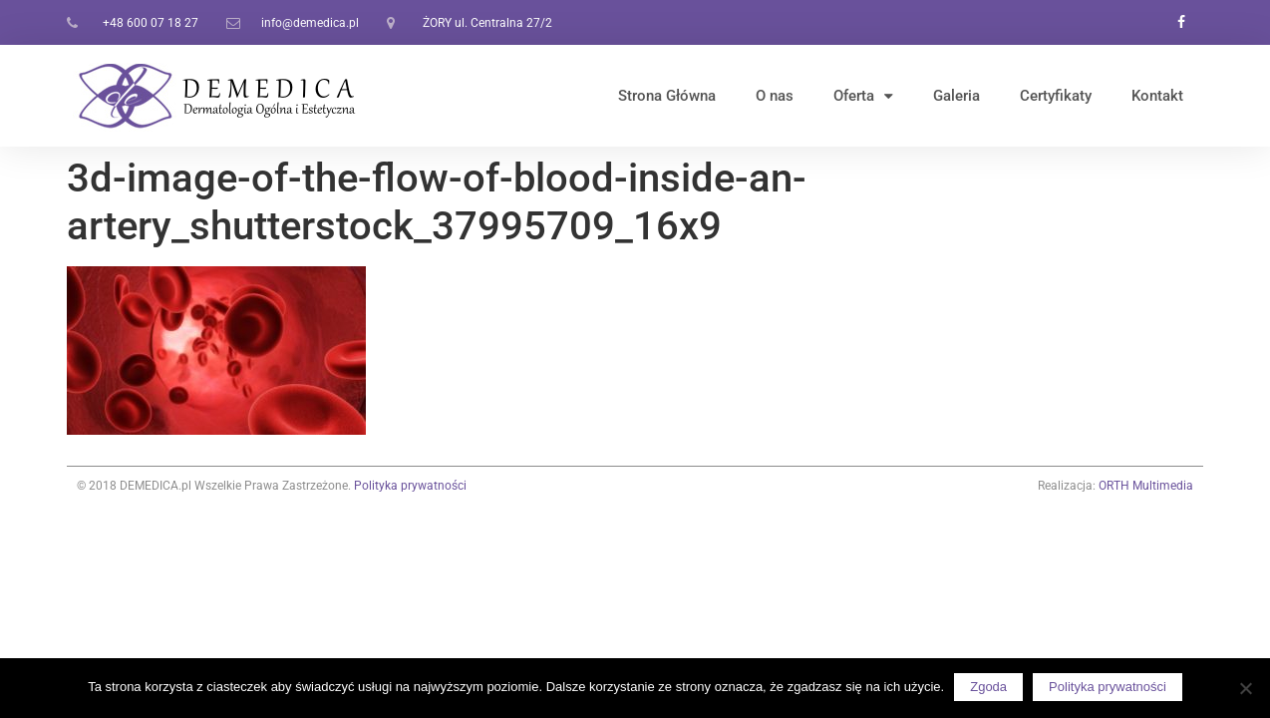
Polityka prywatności (410, 486)
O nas (775, 96)
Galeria (956, 96)
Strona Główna (667, 96)
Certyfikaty (1056, 96)
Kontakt (1157, 96)
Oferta (863, 96)
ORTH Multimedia (1146, 486)
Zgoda (988, 686)
